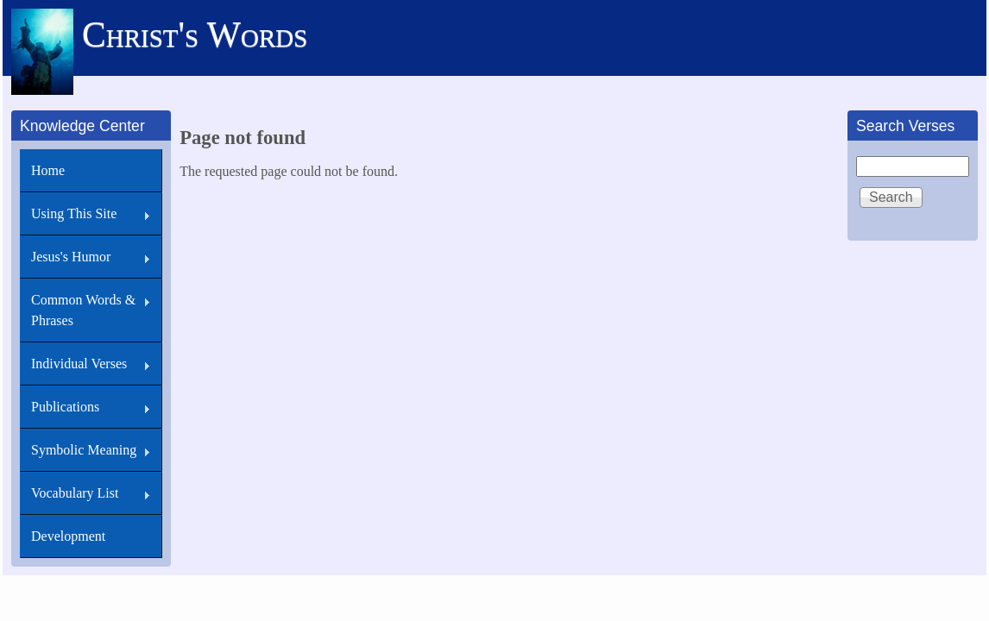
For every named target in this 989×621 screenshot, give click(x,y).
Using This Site (74, 213)
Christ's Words (194, 34)
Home (48, 170)
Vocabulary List (74, 493)
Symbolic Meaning (83, 449)
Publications (65, 406)
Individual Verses (79, 363)
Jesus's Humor (70, 256)
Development (68, 536)
